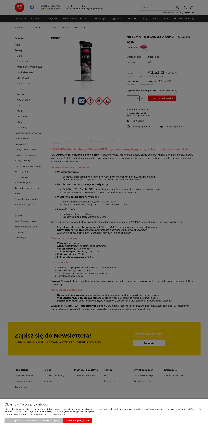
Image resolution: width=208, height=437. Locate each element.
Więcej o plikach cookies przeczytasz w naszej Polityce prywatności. (36, 414)
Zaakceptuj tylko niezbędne (22, 420)
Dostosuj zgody (51, 420)
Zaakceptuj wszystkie (77, 420)
